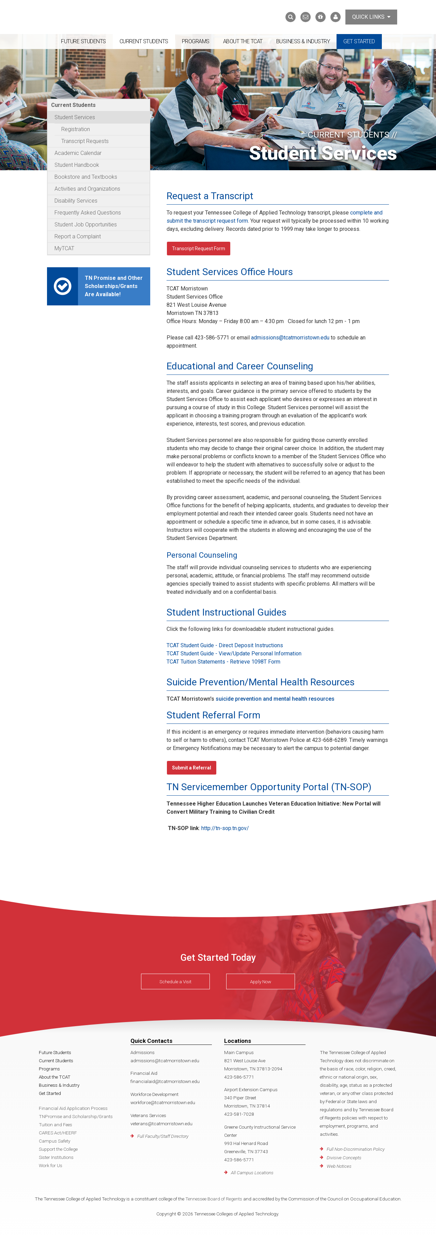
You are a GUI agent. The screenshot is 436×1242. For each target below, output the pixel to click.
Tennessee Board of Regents (213, 1198)
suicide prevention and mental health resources (275, 699)
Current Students (144, 41)
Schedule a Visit (175, 981)
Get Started (359, 41)
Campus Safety (54, 1141)
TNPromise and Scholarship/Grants (76, 1116)
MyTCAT (64, 248)
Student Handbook (76, 165)
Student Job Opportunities (85, 224)
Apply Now (260, 981)
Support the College (58, 1149)
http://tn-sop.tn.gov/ (225, 828)
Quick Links (371, 17)
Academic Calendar (78, 153)
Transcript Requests (85, 141)
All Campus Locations (252, 1172)
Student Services (74, 117)
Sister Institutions (56, 1157)
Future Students (83, 41)
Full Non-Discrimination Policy (356, 1149)
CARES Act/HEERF (58, 1132)
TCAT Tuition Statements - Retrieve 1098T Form (223, 661)
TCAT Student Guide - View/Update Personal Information (234, 653)
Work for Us (50, 1165)
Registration (75, 129)
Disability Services (75, 200)
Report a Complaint (77, 236)
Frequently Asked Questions (87, 212)
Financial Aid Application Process (73, 1108)
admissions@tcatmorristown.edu (290, 337)
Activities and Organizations (87, 189)
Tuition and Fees (55, 1124)
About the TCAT (243, 41)
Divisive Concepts (344, 1157)
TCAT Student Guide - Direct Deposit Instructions (225, 645)
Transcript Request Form (198, 248)
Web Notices (339, 1166)
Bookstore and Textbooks (85, 177)
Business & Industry (303, 41)
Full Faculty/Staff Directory (162, 1136)
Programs (195, 41)
